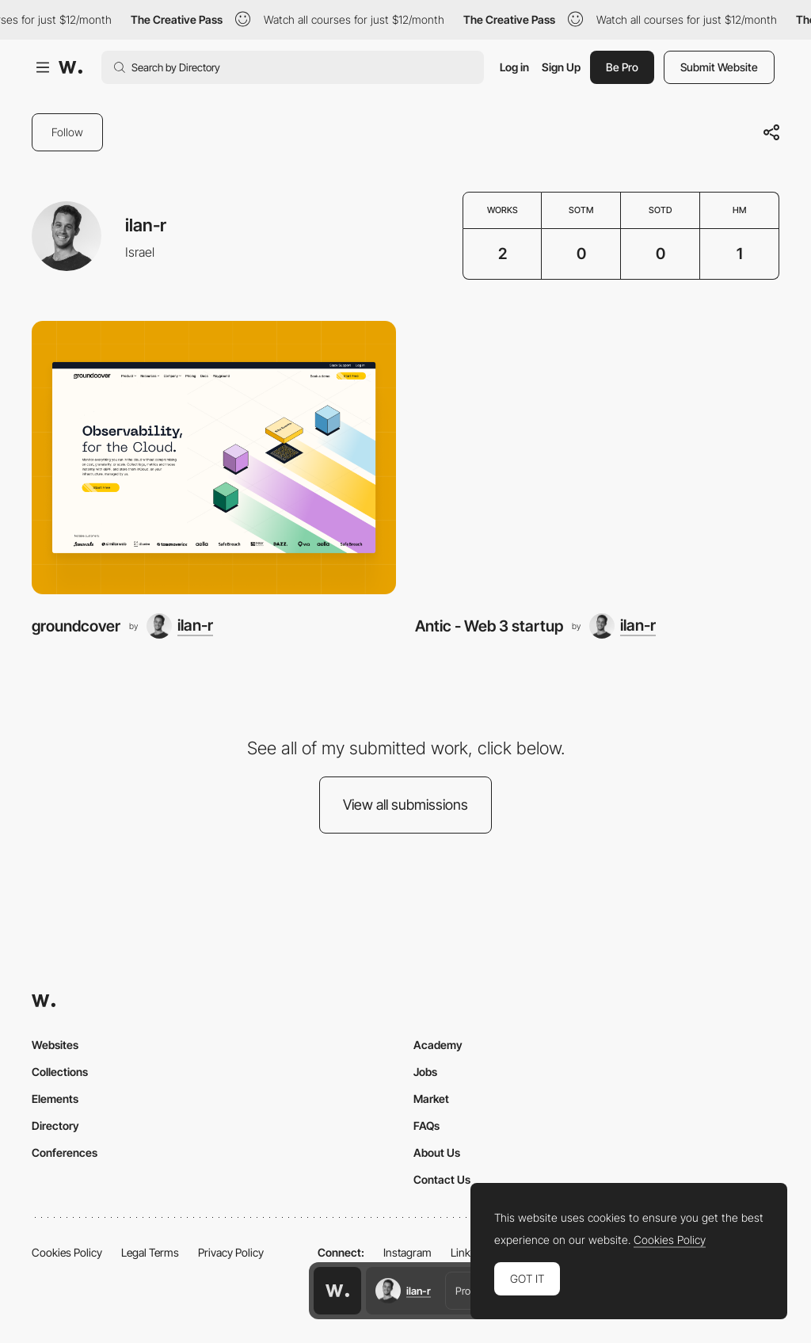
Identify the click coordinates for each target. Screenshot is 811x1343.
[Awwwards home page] (337, 1290)
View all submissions (405, 804)
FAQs (426, 1125)
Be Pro (622, 67)
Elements (55, 1098)
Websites (55, 1044)
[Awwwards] (70, 67)
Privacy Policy (231, 1252)
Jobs (425, 1071)
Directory (55, 1125)
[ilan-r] (180, 626)
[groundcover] (214, 457)
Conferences (64, 1152)
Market (431, 1098)
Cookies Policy (67, 1252)
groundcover (76, 625)
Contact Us (441, 1179)
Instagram (407, 1252)
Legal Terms (150, 1252)
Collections (60, 1071)
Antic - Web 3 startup (489, 625)
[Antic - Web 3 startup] (597, 457)
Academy (438, 1044)
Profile (468, 1290)
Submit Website (719, 67)
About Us (436, 1152)
